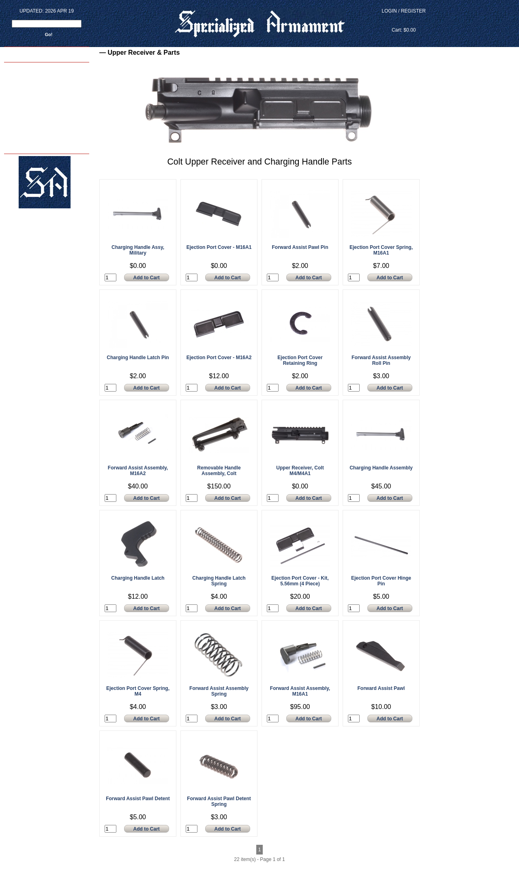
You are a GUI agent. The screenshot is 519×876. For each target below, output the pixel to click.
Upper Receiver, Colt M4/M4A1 (300, 470)
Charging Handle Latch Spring (218, 581)
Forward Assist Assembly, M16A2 (138, 470)
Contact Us (17, 120)
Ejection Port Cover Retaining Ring (299, 360)
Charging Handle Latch (137, 578)
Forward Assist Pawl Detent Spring (219, 801)
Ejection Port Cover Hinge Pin (381, 581)
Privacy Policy (20, 145)
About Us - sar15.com (27, 111)
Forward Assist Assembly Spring (219, 691)
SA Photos (16, 103)
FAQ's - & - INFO (21, 128)
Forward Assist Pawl (381, 688)
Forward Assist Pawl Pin (300, 247)
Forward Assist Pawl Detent (138, 798)
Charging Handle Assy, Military (138, 250)
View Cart (403, 20)
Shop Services (20, 86)
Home (11, 68)
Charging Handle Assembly (381, 468)
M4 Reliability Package (27, 94)
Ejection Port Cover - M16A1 (219, 247)
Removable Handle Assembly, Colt (218, 470)
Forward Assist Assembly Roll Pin (381, 360)
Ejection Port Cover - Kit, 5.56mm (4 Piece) (299, 581)
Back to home (20, 53)
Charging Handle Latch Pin (138, 357)
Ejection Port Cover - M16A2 (219, 357)
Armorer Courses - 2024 (29, 77)
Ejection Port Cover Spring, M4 (137, 691)
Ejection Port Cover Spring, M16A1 (381, 250)
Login (389, 11)
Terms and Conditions (27, 137)
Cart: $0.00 (404, 30)
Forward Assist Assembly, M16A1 (300, 691)
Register (413, 11)
